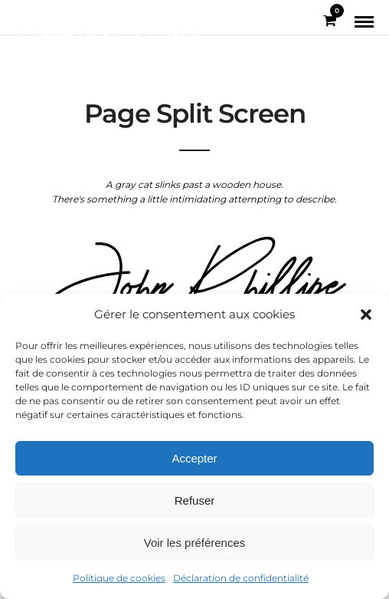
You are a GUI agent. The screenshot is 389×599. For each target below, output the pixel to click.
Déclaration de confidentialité (241, 578)
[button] (366, 314)
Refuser (195, 500)
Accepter (194, 458)
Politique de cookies (119, 578)
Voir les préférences (195, 542)
